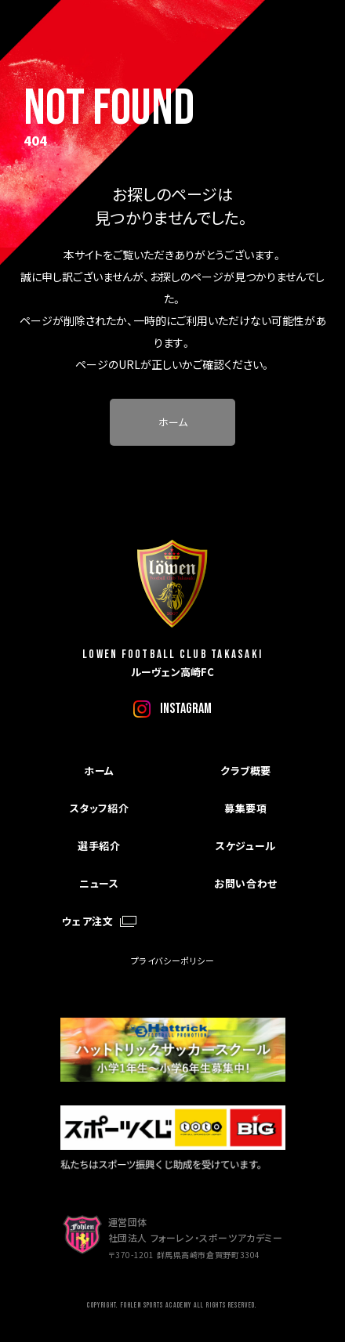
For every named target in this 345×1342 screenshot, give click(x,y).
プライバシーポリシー (173, 960)
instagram (186, 708)
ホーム (172, 421)
